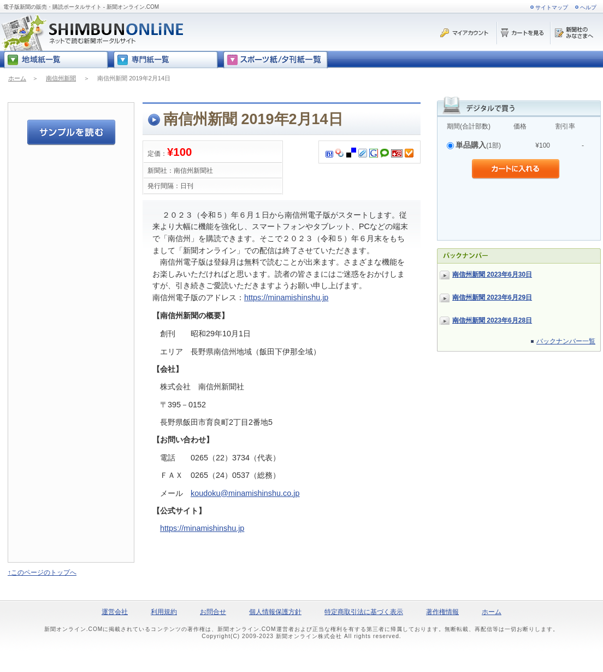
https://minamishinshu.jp (286, 297)
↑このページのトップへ (42, 572)
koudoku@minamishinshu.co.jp (245, 493)
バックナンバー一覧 (565, 341)
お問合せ (213, 612)
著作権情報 (442, 612)
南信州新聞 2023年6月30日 (492, 274)
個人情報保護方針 (275, 612)
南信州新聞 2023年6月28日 (492, 320)
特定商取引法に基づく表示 (363, 612)
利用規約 (164, 612)
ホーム (17, 78)
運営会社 (115, 612)
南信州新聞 (61, 78)
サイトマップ (551, 7)
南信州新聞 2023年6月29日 (492, 297)
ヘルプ (588, 7)
